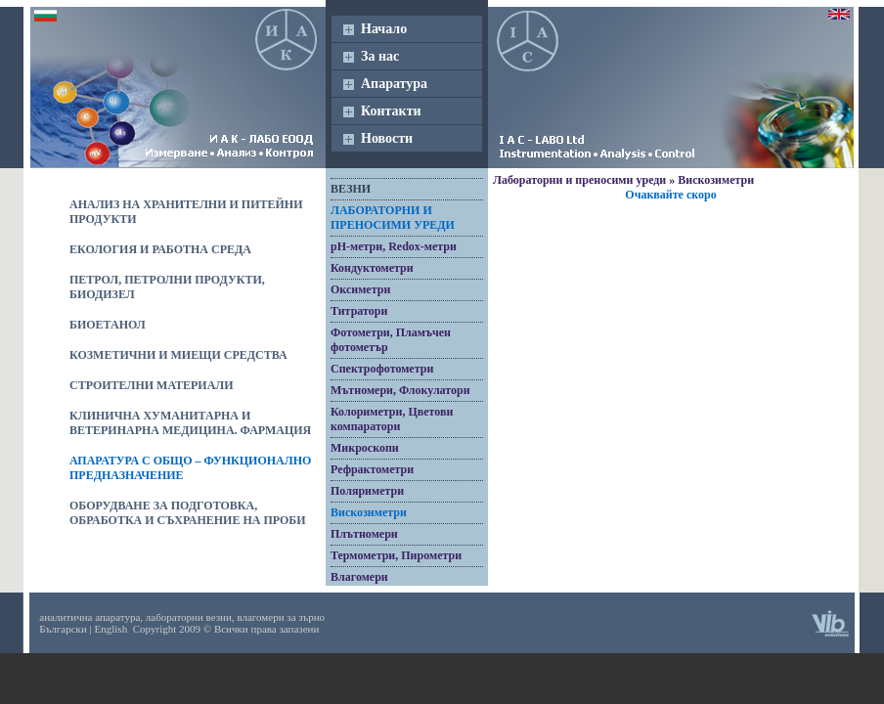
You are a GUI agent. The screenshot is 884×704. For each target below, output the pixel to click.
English (111, 629)
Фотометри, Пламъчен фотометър (391, 340)
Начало (384, 29)
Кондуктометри (372, 268)
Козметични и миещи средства (178, 355)
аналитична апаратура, (91, 617)
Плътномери (364, 534)
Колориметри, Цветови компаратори (392, 419)
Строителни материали (151, 385)
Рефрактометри (372, 469)
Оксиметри (360, 289)
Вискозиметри (369, 512)
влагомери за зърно (281, 617)
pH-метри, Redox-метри (394, 246)
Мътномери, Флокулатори (400, 390)
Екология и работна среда (160, 249)
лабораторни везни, (190, 617)
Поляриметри (367, 491)
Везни (351, 189)
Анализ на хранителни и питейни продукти (186, 212)
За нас (380, 56)
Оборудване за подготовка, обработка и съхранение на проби (187, 513)
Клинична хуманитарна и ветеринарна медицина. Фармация (190, 423)
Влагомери (359, 577)
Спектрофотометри (382, 368)
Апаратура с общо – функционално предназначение (190, 468)
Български (63, 629)
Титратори (359, 311)
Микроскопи (365, 448)
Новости (387, 138)
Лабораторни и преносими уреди (393, 217)
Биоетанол (107, 324)
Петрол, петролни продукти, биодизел (167, 287)
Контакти (391, 111)
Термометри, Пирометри (396, 555)
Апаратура (394, 83)
